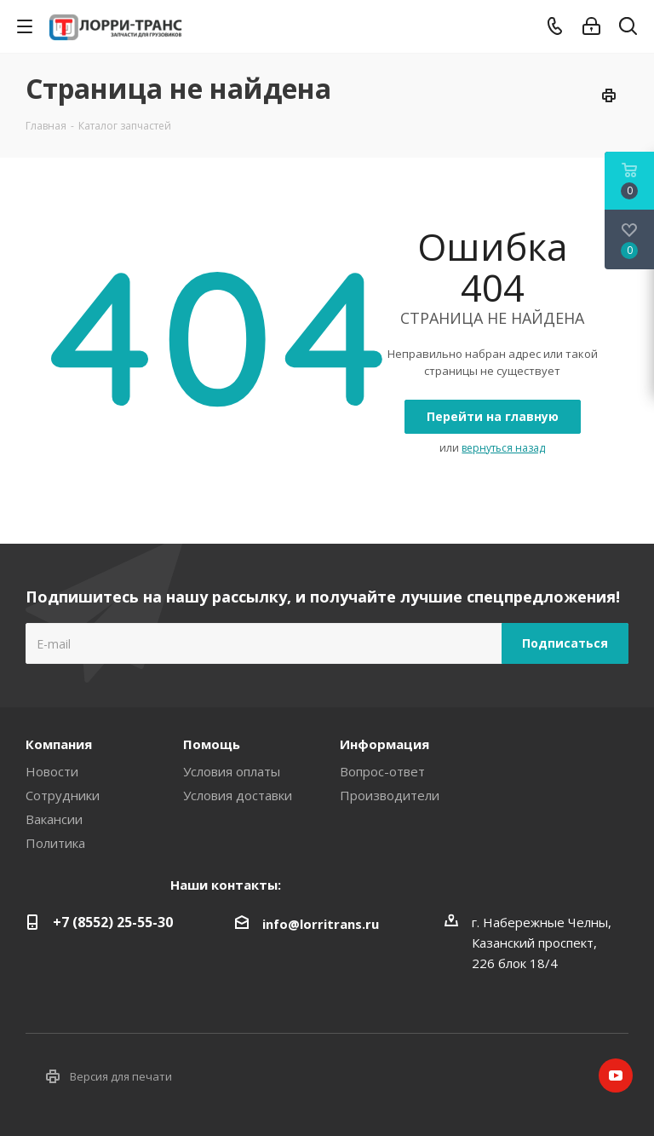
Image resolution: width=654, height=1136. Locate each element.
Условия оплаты (231, 771)
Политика (55, 842)
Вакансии (54, 818)
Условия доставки (237, 795)
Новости (52, 771)
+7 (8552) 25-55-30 (113, 922)
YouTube (616, 1075)
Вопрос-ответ (382, 771)
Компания (59, 744)
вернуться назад (503, 448)
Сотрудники (63, 795)
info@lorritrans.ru (320, 923)
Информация (384, 744)
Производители (389, 795)
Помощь (211, 744)
